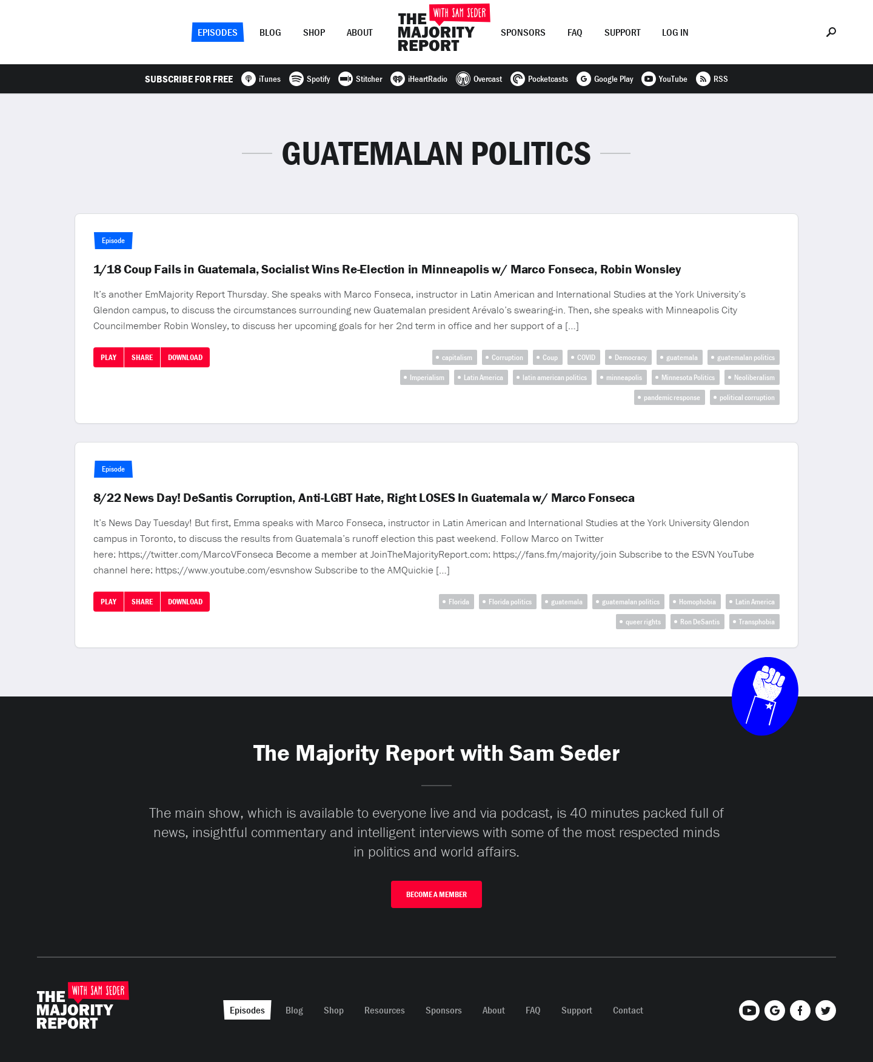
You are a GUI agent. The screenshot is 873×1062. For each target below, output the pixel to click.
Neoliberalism (754, 377)
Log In (675, 32)
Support (622, 32)
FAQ (575, 32)
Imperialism (427, 377)
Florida (459, 601)
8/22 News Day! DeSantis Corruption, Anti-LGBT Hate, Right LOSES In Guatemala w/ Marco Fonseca (364, 497)
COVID (586, 357)
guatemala (682, 357)
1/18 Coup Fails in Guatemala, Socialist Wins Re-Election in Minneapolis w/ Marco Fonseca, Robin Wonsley (387, 269)
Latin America (483, 377)
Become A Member (436, 894)
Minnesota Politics (688, 377)
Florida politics (510, 601)
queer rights (643, 621)
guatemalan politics (746, 357)
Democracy (631, 357)
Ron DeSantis (700, 621)
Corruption (507, 357)
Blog (270, 32)
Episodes (218, 32)
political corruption (747, 397)
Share (142, 357)
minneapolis (624, 377)
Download (185, 357)
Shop (314, 32)
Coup (550, 357)
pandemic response (672, 397)
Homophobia (697, 601)
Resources (384, 1010)
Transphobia (757, 621)
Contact (628, 1010)
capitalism (457, 357)
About (359, 32)
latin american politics (555, 377)
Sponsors (523, 32)
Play (108, 357)
